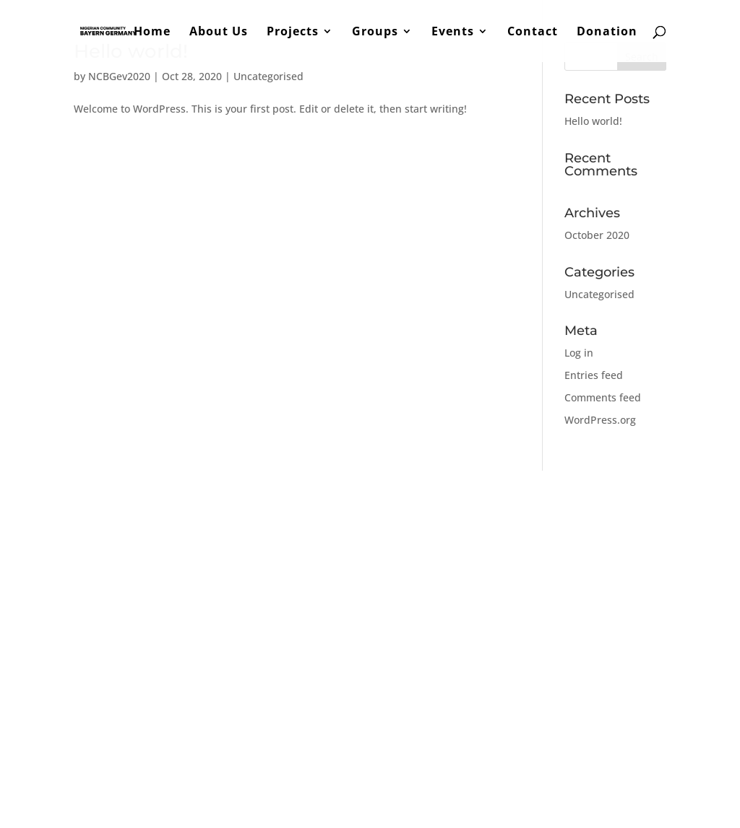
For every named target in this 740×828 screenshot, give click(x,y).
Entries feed (593, 375)
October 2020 (596, 235)
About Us (218, 32)
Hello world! (593, 121)
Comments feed (602, 397)
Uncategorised (268, 76)
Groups (375, 32)
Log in (578, 352)
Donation (607, 32)
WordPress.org (600, 420)
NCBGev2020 (119, 76)
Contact (532, 32)
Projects (293, 32)
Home (152, 32)
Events (452, 32)
